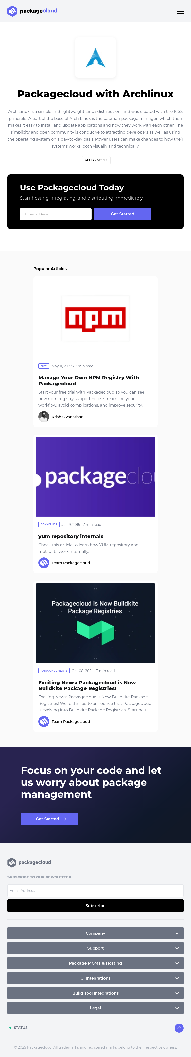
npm (44, 366)
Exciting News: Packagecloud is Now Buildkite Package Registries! (87, 685)
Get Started (47, 819)
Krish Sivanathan (68, 416)
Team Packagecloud (71, 562)
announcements (54, 670)
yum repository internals (70, 536)
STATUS (21, 1027)
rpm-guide (49, 524)
